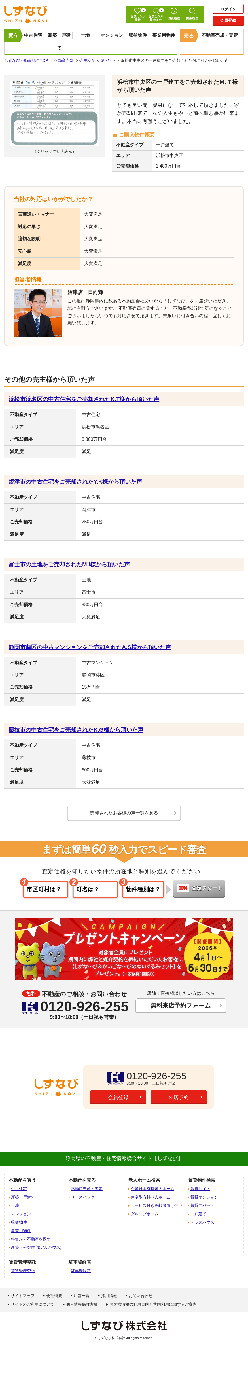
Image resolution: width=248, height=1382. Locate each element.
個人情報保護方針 (82, 1304)
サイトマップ (23, 1295)
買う (13, 36)
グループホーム (144, 1214)
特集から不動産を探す (31, 1239)
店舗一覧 (82, 1295)
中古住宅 (33, 35)
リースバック (83, 1197)
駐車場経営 (81, 1270)
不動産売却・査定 (220, 35)
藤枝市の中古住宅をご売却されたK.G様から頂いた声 (76, 730)
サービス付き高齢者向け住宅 (156, 1205)
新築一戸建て (59, 41)
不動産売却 (64, 60)
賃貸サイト (200, 1188)
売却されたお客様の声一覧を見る (124, 812)
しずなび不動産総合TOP (26, 60)
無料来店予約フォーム (181, 1005)
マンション (111, 35)
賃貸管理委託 (23, 1270)
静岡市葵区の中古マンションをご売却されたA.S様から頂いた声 (90, 647)
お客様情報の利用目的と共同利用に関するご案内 (153, 1304)
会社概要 (54, 1295)
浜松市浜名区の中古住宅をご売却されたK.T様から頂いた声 (84, 399)
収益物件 (138, 35)
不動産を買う (22, 1180)
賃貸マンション (204, 1197)
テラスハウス (202, 1222)
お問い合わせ (140, 1295)
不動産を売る (82, 1180)
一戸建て (198, 1214)
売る (189, 36)
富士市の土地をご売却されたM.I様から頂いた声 (69, 564)
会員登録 (228, 20)
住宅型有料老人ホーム (150, 1197)
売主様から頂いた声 (97, 60)
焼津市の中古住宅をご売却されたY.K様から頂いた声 (75, 482)
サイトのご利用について (32, 1304)
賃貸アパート (202, 1205)
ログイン (228, 9)
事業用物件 (163, 35)
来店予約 (178, 1097)
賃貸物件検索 (201, 1180)
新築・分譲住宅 (36, 1247)
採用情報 (109, 1295)
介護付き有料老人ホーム (152, 1188)
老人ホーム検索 (144, 1180)
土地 (85, 35)
